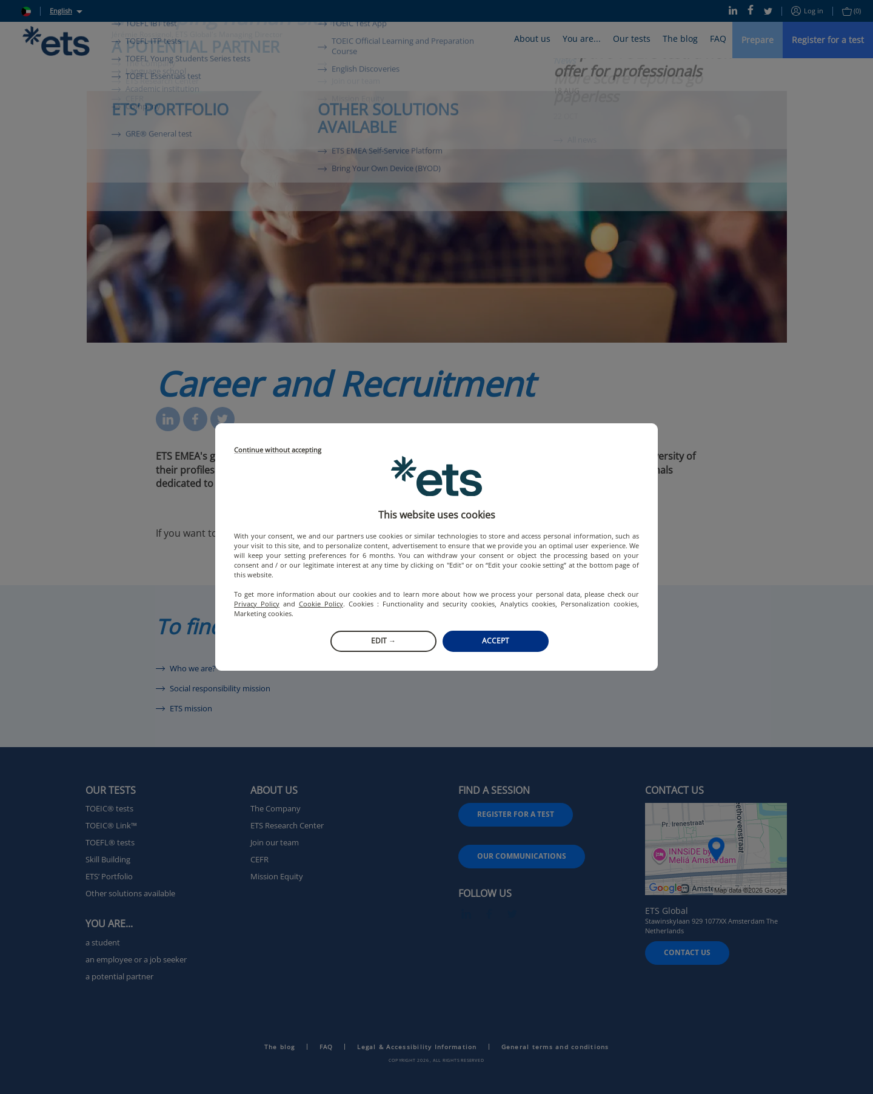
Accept (495, 641)
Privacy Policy (256, 603)
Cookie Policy (321, 603)
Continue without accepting (277, 450)
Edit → (383, 641)
